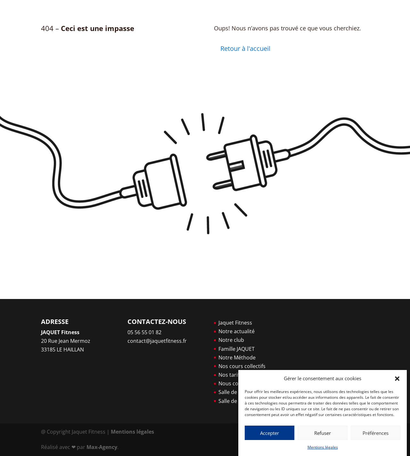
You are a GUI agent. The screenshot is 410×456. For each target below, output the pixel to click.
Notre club (231, 339)
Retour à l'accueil (245, 48)
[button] (397, 378)
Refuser (322, 433)
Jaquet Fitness (235, 322)
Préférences (376, 433)
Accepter (269, 433)
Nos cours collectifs (242, 366)
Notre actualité (236, 331)
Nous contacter (237, 383)
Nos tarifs (230, 374)
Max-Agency (101, 447)
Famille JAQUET (236, 348)
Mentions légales (323, 447)
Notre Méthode (237, 357)
